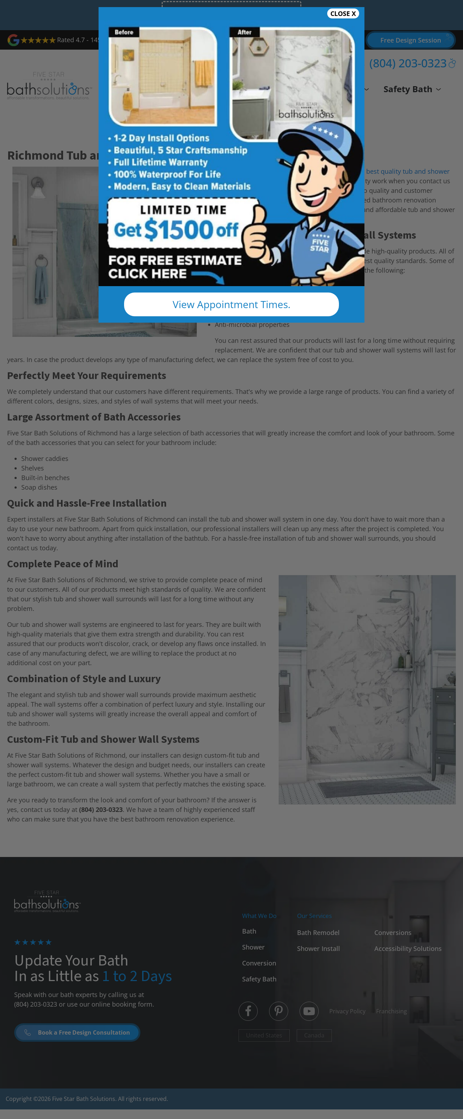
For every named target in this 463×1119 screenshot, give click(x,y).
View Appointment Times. (231, 304)
